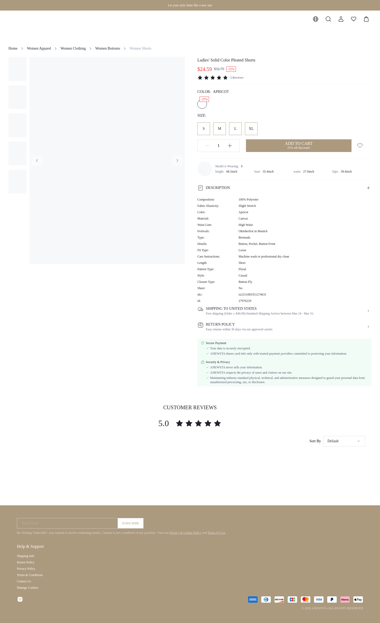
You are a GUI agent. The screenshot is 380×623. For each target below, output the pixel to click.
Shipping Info (25, 556)
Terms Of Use (216, 533)
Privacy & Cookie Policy (185, 533)
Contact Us (24, 581)
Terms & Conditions (30, 575)
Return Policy (25, 562)
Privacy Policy (26, 568)
